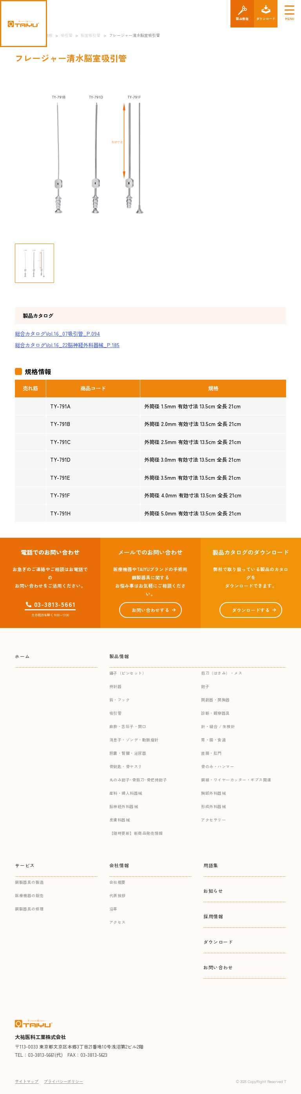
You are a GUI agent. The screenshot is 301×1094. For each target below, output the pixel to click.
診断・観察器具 (215, 713)
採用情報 (213, 916)
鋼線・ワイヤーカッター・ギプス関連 (236, 780)
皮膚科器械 (119, 820)
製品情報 (119, 656)
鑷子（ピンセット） (128, 673)
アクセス (117, 922)
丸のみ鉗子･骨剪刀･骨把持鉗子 (138, 780)
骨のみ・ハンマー (217, 766)
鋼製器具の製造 (29, 882)
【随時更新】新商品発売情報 (136, 833)
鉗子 (205, 686)
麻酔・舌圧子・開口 (128, 726)
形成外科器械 (213, 806)
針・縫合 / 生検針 (218, 726)
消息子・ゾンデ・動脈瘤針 (134, 740)
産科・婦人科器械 (125, 793)
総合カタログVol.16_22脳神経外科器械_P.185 (67, 345)
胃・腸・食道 (213, 740)
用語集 (210, 865)
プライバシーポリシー (63, 1081)
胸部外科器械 (213, 793)
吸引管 (115, 713)
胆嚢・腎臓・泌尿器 (128, 753)
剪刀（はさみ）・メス (221, 673)
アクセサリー (213, 820)
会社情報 (119, 865)
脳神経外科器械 (123, 806)
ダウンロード (218, 941)
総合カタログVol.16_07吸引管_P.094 (57, 333)
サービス (24, 865)
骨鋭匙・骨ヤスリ (125, 766)
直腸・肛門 (211, 753)
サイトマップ (26, 1081)
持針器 (115, 686)
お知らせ (213, 890)
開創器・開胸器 (215, 700)
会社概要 (117, 882)
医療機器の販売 (29, 895)
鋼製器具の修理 (29, 909)
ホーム (22, 656)
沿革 (113, 909)
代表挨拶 (117, 895)
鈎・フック (119, 700)
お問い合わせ (218, 967)
